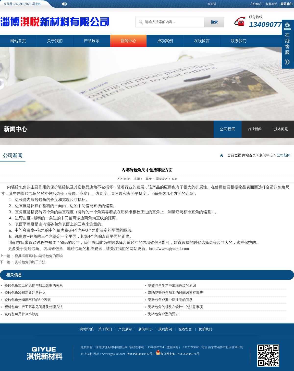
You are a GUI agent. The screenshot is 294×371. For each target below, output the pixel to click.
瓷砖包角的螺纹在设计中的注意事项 (175, 307)
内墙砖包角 (27, 193)
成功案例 (165, 41)
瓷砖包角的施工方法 (30, 262)
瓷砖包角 (31, 249)
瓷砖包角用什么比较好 (21, 314)
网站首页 (18, 41)
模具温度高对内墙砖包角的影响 (39, 256)
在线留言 (256, 4)
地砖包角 (75, 249)
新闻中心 (128, 41)
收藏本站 (271, 4)
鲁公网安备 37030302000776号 (179, 354)
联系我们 (238, 41)
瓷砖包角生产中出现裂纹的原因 (172, 285)
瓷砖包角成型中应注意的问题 (170, 300)
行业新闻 (255, 129)
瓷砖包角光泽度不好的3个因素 (27, 300)
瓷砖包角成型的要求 (163, 314)
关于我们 (55, 41)
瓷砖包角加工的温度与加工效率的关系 (33, 285)
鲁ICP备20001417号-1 (141, 354)
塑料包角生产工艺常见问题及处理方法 (33, 307)
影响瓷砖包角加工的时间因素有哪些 (175, 293)
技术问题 (281, 129)
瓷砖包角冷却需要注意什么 (25, 293)
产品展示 (91, 41)
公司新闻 (227, 129)
